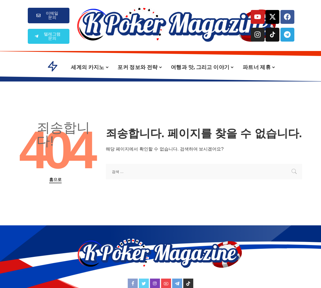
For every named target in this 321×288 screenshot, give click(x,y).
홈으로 (55, 179)
